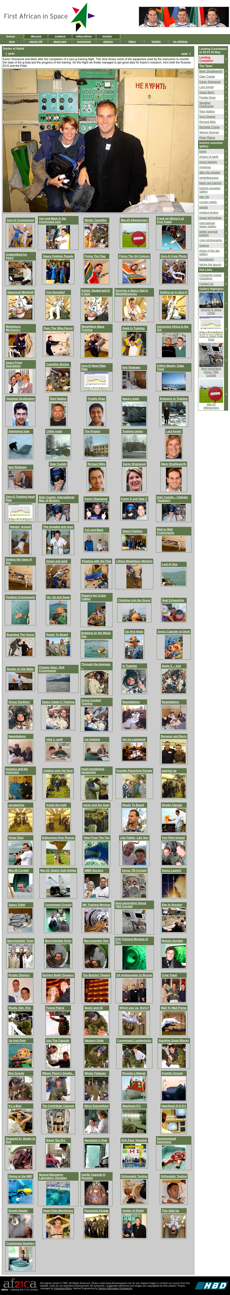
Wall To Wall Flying (174, 1008)
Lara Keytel (173, 431)
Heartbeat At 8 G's (173, 1106)
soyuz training (208, 162)
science (204, 245)
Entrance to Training (174, 398)
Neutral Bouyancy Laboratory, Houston (53, 1176)
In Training (129, 666)
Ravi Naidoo (58, 398)
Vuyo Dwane (207, 116)
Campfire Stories (57, 364)
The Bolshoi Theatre (96, 975)
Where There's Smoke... (58, 1073)
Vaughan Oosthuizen (20, 398)
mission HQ (36, 41)
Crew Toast (169, 975)
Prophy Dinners (19, 975)
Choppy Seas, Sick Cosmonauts (51, 669)
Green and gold (56, 561)
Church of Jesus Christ (211, 311)
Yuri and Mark (94, 530)
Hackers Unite (94, 1040)
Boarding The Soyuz (20, 634)
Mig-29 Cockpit (19, 870)
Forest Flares (55, 1008)
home (202, 151)
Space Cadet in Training (58, 702)
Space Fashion (132, 531)
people (203, 207)
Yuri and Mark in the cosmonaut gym (52, 220)
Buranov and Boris (173, 736)
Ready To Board (57, 634)
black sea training (210, 183)
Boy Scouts (16, 1073)
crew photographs (210, 240)
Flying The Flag (95, 256)
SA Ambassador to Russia (134, 975)
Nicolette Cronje (209, 127)
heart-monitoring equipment (92, 770)
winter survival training (208, 233)
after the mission (209, 172)
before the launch (210, 264)
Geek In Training (133, 328)
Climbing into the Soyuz (134, 600)
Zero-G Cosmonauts (20, 220)
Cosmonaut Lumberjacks (134, 1040)
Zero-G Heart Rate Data (211, 338)
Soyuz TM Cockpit (134, 870)
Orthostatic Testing (134, 1176)
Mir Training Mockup (96, 905)
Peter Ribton (207, 137)
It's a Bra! (15, 1106)
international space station (207, 224)
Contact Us (206, 283)
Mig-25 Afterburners (134, 220)
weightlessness (209, 177)
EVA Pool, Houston (134, 1140)
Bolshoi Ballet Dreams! (58, 975)
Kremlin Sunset (172, 1073)
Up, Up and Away (58, 597)
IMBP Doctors (94, 870)
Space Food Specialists (14, 364)
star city (204, 197)
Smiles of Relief (133, 1210)
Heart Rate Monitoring (58, 1210)
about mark (60, 41)
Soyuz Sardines (19, 702)
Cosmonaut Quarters (20, 1243)
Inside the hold (56, 805)
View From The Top (96, 837)
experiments (84, 41)
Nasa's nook (130, 398)
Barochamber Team (20, 941)
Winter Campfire (96, 220)
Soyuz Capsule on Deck (174, 631)
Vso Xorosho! (55, 292)
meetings (205, 167)
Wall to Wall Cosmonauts (165, 531)
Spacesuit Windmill (20, 292)
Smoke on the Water (20, 669)
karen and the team (96, 805)
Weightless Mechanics (13, 328)
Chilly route (54, 431)
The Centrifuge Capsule (58, 1106)
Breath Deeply (18, 1210)
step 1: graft (54, 739)
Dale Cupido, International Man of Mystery (56, 499)
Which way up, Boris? (134, 1008)
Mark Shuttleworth (173, 464)
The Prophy (92, 431)
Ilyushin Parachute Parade (134, 770)
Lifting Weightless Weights (134, 561)
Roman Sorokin (172, 941)
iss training (92, 739)
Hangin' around (20, 527)
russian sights (208, 202)
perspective (17, 805)
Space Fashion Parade (58, 256)
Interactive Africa (63, 1288)
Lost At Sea (170, 564)
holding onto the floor (58, 770)
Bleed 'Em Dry (55, 1140)
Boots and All (94, 1008)
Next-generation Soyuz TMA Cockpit (130, 905)
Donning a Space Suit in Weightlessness (131, 292)
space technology (210, 218)
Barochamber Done (58, 941)
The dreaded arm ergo (58, 527)
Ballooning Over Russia (58, 837)
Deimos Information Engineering (115, 1288)
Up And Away (134, 631)
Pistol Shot (16, 837)
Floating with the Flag (96, 561)
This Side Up (170, 1210)
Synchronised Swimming (166, 1140)
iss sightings (180, 41)
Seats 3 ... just (171, 666)
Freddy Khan (96, 398)
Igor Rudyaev (131, 367)
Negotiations (131, 702)
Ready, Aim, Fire (20, 1008)
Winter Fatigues (95, 1073)
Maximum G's (131, 1106)
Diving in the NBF (20, 1176)
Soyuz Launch (171, 870)
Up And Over (17, 1040)
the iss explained (133, 739)
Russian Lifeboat (133, 1073)
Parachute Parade (96, 1210)
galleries (108, 41)
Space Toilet (17, 905)
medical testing (208, 212)
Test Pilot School (173, 837)
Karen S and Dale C (134, 499)
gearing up (169, 770)
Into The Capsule (57, 1040)
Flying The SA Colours (134, 256)
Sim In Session (172, 905)
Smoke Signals (172, 805)
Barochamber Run (96, 941)
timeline (156, 41)
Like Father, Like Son (134, 837)
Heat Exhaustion (173, 600)
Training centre (132, 431)
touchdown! (206, 259)
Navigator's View (96, 1140)
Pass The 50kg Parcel (58, 328)
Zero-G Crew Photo (174, 256)
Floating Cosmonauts (20, 597)
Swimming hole (19, 431)
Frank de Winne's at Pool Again (170, 220)
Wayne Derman (209, 132)
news (12, 41)
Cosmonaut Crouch (58, 905)
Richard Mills (96, 464)
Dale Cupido (58, 464)
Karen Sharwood (134, 464)
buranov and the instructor (17, 770)
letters (132, 41)
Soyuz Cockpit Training (91, 702)
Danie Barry (206, 92)
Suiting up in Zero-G (173, 292)
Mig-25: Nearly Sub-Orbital (58, 870)
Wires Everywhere (96, 1106)
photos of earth (208, 156)
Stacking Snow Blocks (174, 1040)
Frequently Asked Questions (210, 276)
